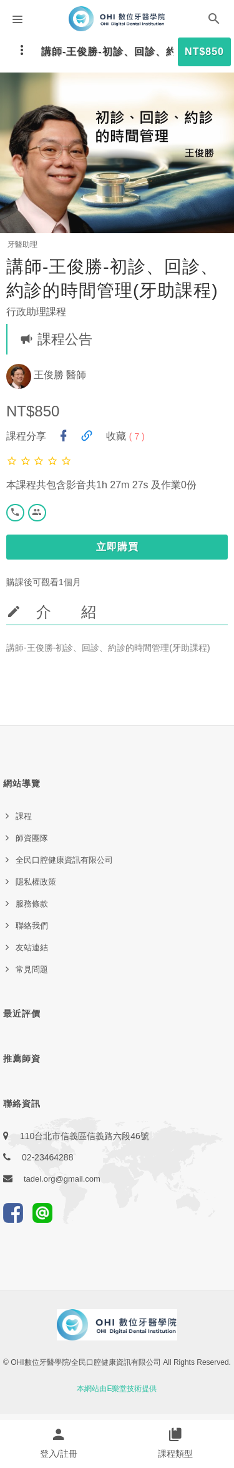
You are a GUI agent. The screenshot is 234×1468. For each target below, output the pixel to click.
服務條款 (32, 903)
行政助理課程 (36, 311)
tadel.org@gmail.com (62, 1179)
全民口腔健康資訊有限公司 (64, 860)
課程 (24, 816)
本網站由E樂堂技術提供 (117, 1388)
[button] (214, 21)
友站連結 (32, 947)
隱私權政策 (36, 882)
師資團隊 (32, 838)
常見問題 (32, 969)
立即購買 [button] (117, 546)
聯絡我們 (32, 925)
